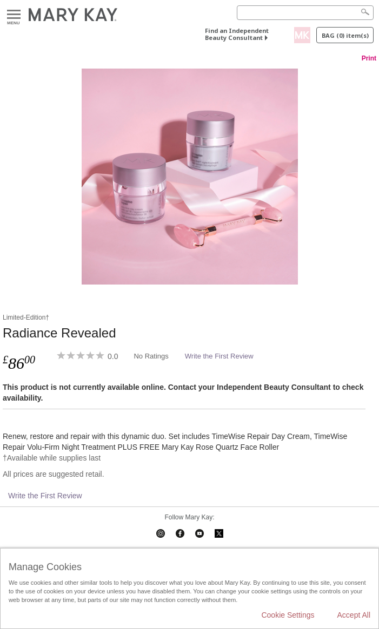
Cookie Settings (287, 615)
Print (369, 58)
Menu (14, 15)
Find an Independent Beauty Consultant (237, 34)
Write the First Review (219, 356)
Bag (345, 35)
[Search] (305, 12)
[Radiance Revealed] (189, 177)
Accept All (353, 615)
